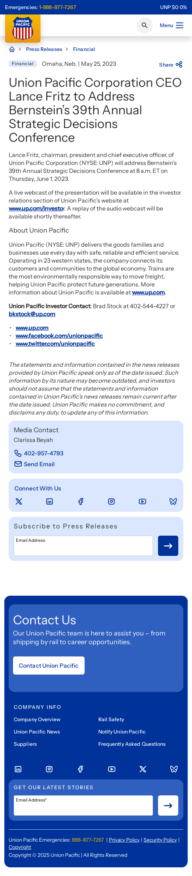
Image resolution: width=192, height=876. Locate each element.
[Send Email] (34, 464)
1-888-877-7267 (57, 7)
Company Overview (37, 719)
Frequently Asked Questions (132, 744)
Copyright (20, 847)
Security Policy (160, 840)
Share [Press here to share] (171, 64)
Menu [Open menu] (172, 25)
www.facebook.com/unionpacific (59, 335)
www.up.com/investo (36, 208)
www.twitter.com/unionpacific (55, 343)
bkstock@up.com (32, 314)
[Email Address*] (83, 805)
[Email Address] (83, 546)
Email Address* (31, 800)
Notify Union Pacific (122, 731)
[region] (173, 7)
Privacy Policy (124, 840)
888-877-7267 (88, 840)
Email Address (30, 540)
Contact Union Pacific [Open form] (49, 665)
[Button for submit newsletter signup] (168, 546)
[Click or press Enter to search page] (145, 25)
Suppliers (25, 744)
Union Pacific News (37, 731)
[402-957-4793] (39, 453)
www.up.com (148, 292)
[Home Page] (15, 49)
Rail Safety (111, 719)
